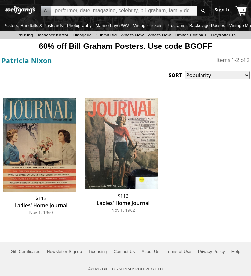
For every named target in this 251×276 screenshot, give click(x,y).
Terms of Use (178, 251)
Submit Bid (106, 35)
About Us (150, 251)
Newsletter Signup (64, 251)
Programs (176, 25)
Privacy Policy (211, 251)
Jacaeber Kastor (52, 35)
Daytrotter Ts (223, 35)
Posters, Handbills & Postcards (33, 25)
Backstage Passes (207, 25)
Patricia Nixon (26, 60)
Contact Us (124, 251)
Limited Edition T (191, 35)
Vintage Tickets (147, 25)
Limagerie (82, 35)
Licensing (98, 251)
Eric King (24, 35)
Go (203, 11)
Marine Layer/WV (112, 25)
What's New (132, 35)
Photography (79, 25)
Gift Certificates (25, 251)
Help (235, 251)
